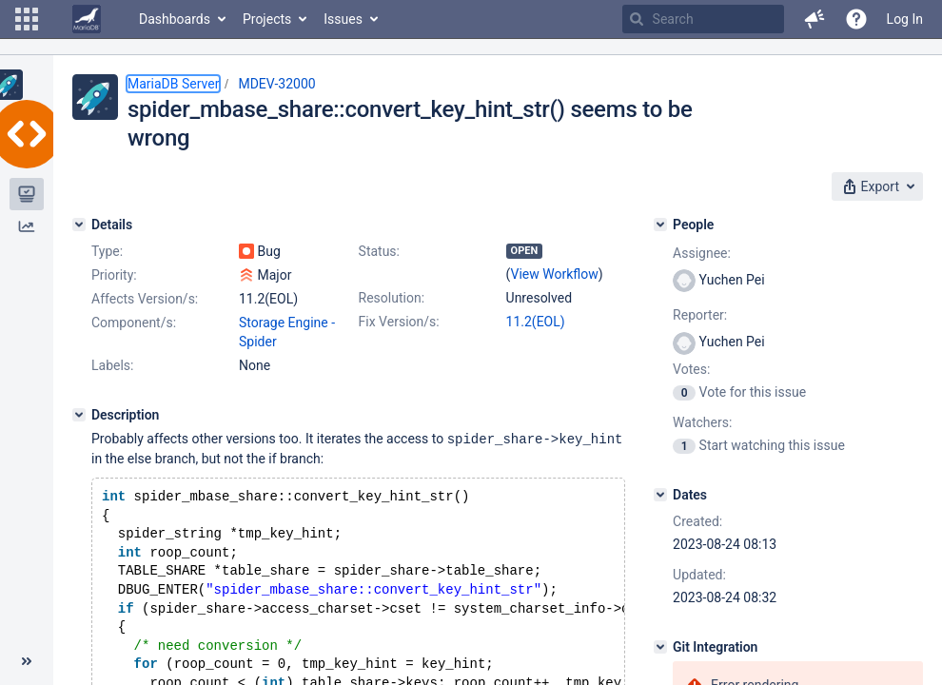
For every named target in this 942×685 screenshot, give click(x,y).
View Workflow (555, 274)
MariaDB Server (173, 83)
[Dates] (660, 494)
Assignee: (702, 253)
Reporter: (700, 315)
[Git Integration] (660, 647)
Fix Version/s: (399, 321)
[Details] (79, 224)
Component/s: (133, 322)
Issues (343, 19)
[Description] (79, 414)
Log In (905, 19)
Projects (267, 19)
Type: (107, 251)
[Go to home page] (86, 19)
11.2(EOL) (535, 321)
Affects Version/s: (144, 298)
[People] (660, 224)
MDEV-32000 (276, 83)
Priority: (114, 275)
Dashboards (174, 19)
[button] (27, 19)
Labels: (112, 365)
